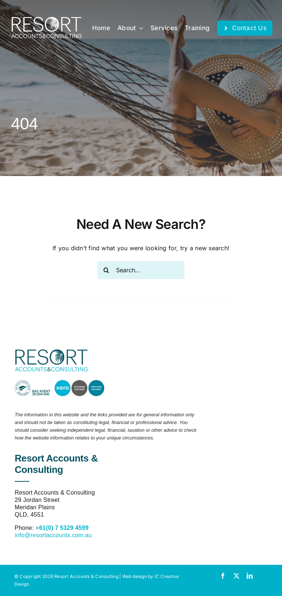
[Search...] (141, 270)
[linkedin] (250, 576)
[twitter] (236, 576)
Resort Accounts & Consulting (86, 576)
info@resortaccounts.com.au (53, 535)
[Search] (106, 270)
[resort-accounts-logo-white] (46, 20)
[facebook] (223, 576)
